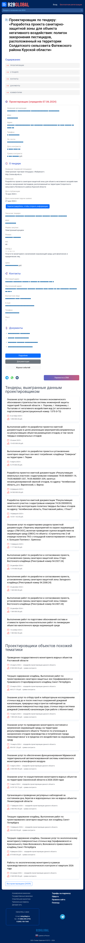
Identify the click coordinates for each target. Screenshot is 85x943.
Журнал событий (23, 367)
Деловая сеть (17, 905)
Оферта (55, 896)
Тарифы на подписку (61, 893)
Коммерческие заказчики (21, 893)
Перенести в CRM (61, 378)
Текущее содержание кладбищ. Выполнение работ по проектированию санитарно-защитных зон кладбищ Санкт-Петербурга (38, 819)
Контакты (14, 79)
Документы (15, 86)
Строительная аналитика (21, 899)
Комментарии (16, 92)
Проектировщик (17, 65)
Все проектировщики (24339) (19, 884)
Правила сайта (58, 899)
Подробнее (23, 355)
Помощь (56, 903)
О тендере (14, 72)
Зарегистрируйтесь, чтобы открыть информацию (27, 206)
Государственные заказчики (22, 896)
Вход (55, 5)
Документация (23, 361)
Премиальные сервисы (20, 902)
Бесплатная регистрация (71, 5)
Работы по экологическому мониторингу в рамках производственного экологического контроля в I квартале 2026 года (40, 865)
